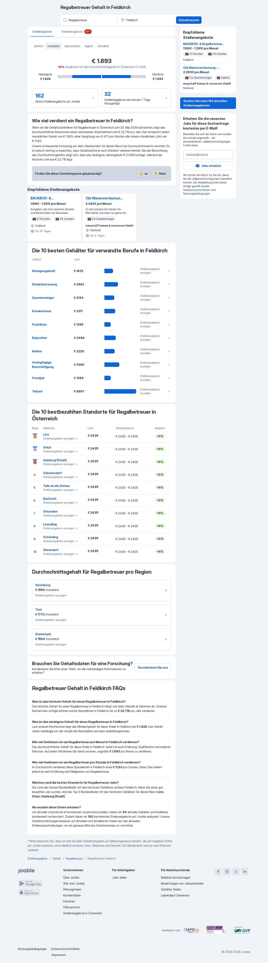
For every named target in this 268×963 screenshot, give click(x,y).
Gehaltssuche (188, 20)
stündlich (103, 46)
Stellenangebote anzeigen (155, 270)
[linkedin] (245, 871)
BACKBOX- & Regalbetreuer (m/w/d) (49, 198)
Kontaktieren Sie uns (153, 667)
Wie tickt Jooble (74, 883)
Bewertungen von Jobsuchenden (182, 883)
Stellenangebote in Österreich (82, 913)
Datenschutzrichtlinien (196, 189)
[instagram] (227, 871)
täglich (88, 46)
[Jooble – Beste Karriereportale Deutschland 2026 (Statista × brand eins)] (217, 930)
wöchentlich (72, 46)
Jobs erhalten (208, 166)
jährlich (38, 46)
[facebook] (218, 871)
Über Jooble (71, 877)
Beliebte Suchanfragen (175, 877)
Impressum (59, 955)
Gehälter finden (171, 889)
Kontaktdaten (72, 895)
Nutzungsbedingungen (196, 193)
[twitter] (236, 871)
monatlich (53, 46)
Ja (143, 173)
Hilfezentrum (71, 907)
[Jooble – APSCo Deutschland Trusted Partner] (191, 930)
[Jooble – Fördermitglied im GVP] (242, 930)
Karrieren (69, 901)
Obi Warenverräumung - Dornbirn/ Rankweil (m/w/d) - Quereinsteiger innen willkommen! (104, 198)
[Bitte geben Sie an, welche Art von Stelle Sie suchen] (88, 20)
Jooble (245, 952)
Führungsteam (72, 889)
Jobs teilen (119, 877)
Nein (160, 173)
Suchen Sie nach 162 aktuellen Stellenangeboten (205, 103)
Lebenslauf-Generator (175, 895)
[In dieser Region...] (146, 20)
